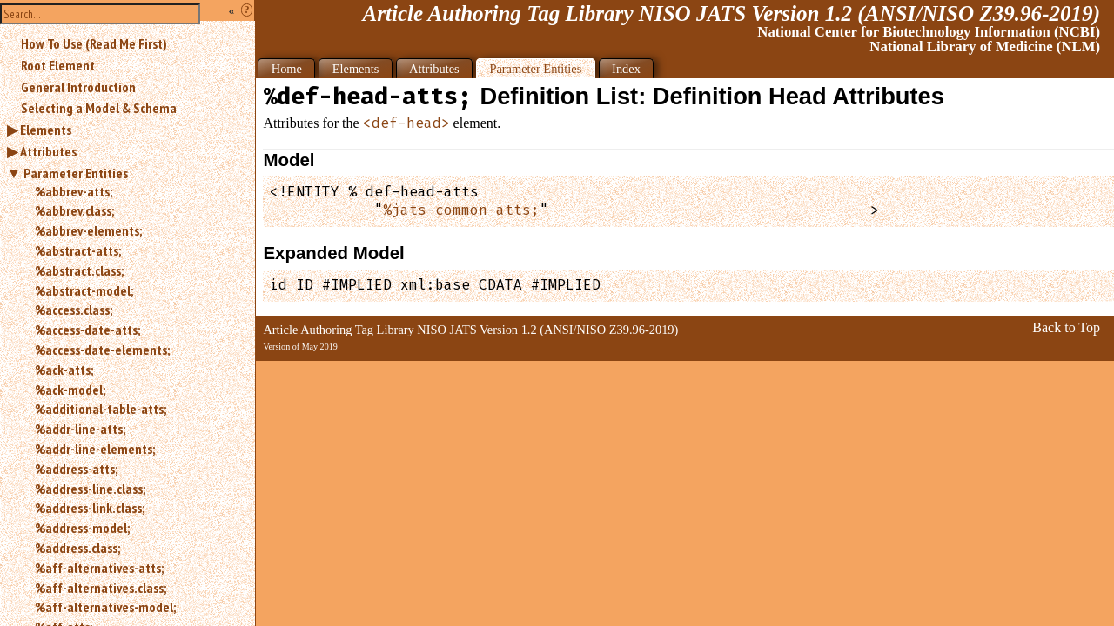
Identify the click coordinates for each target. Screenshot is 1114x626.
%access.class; (73, 309)
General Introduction (78, 87)
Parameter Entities (75, 173)
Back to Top (1066, 327)
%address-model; (82, 527)
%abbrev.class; (74, 210)
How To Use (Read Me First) (94, 43)
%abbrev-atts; (73, 191)
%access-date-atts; (87, 329)
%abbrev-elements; (88, 230)
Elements (45, 129)
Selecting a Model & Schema (99, 108)
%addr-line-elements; (95, 448)
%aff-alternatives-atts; (99, 567)
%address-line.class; (90, 488)
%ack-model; (70, 389)
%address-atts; (76, 468)
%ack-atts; (64, 369)
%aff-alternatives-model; (105, 607)
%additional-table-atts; (100, 408)
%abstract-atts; (78, 250)
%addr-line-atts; (80, 428)
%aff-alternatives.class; (100, 587)
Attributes (48, 151)
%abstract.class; (79, 270)
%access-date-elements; (102, 349)
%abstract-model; (84, 290)
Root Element (58, 65)
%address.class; (77, 547)
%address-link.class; (89, 507)
